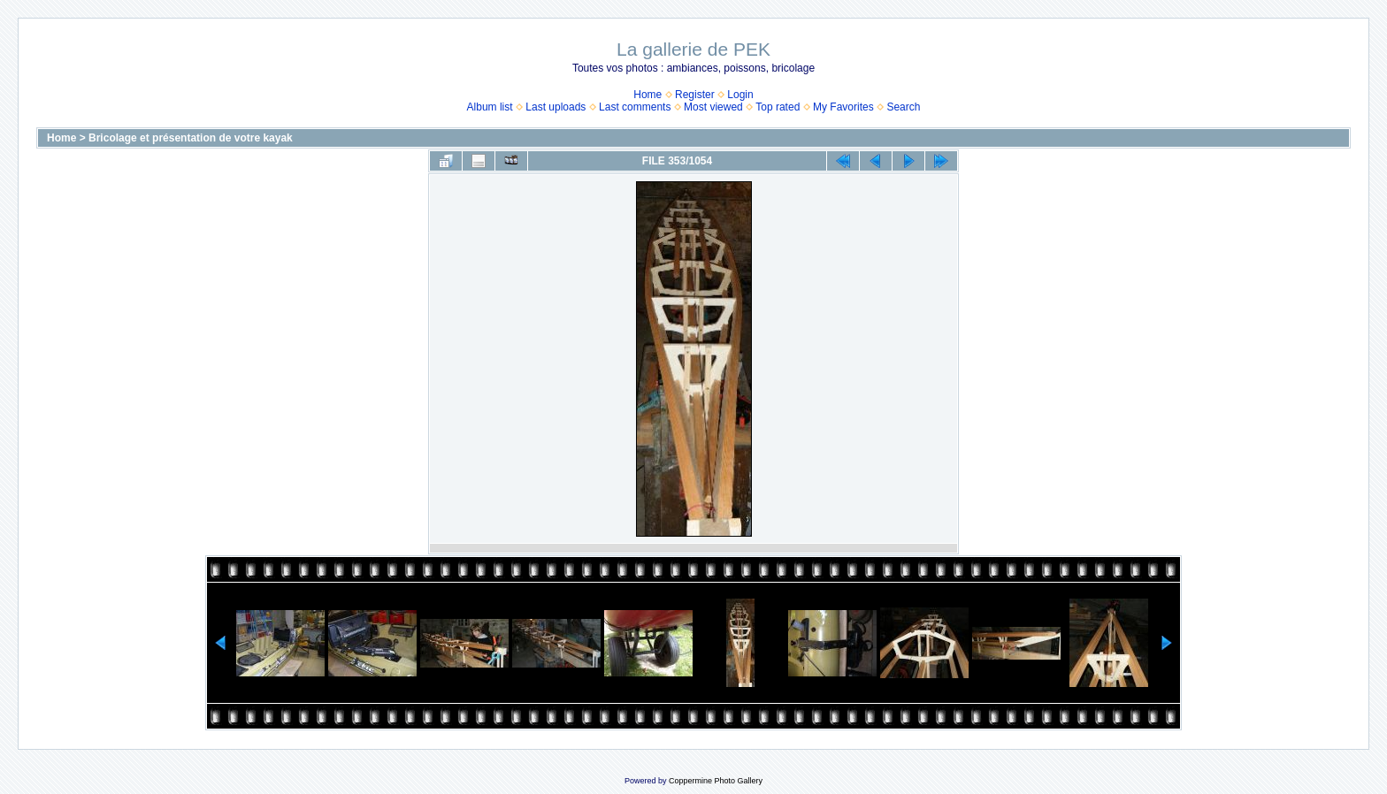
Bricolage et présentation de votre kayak (190, 138)
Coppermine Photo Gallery (715, 780)
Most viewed (713, 107)
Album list (490, 107)
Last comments (635, 107)
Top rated (777, 107)
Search (903, 107)
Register (695, 94)
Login (740, 94)
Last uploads (555, 107)
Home (647, 94)
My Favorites (843, 107)
